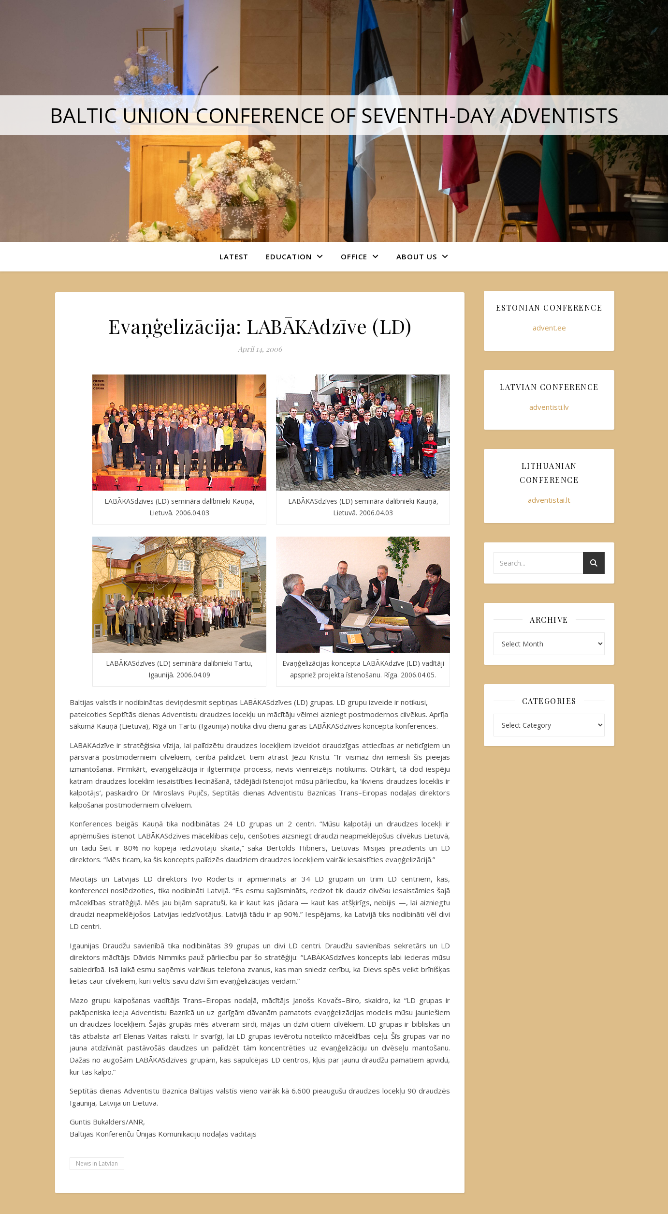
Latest (233, 256)
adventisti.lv (549, 407)
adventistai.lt (549, 500)
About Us (416, 256)
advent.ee (549, 327)
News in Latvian (97, 1163)
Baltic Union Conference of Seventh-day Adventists (334, 115)
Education (289, 256)
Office (354, 256)
